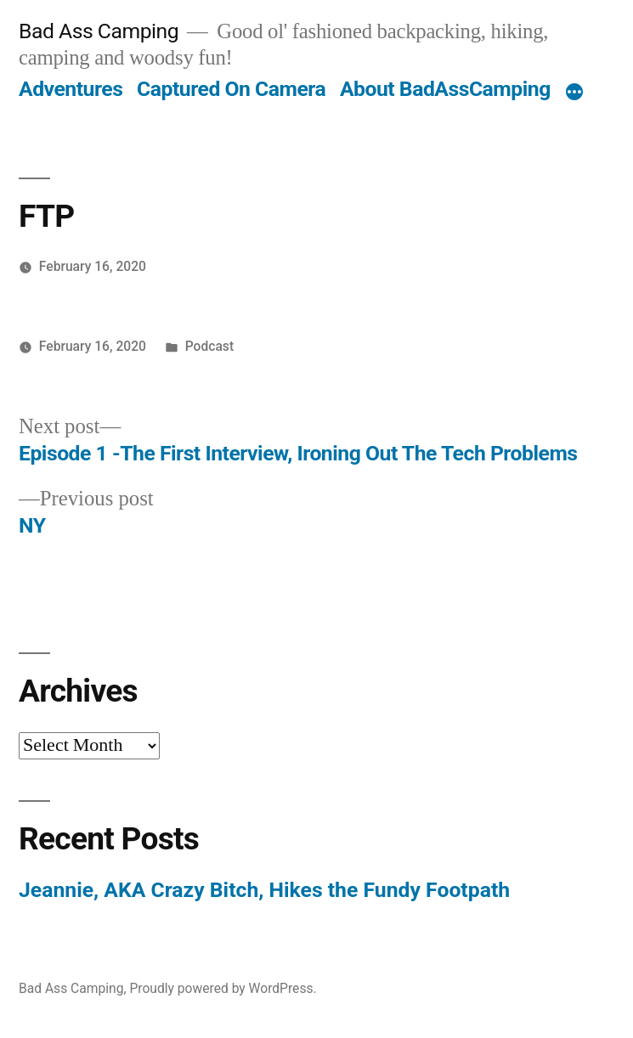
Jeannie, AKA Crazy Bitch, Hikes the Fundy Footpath (264, 889)
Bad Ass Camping (98, 31)
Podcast (209, 346)
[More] (574, 92)
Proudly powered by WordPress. (222, 988)
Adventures (70, 88)
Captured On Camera (231, 88)
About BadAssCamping (445, 88)
